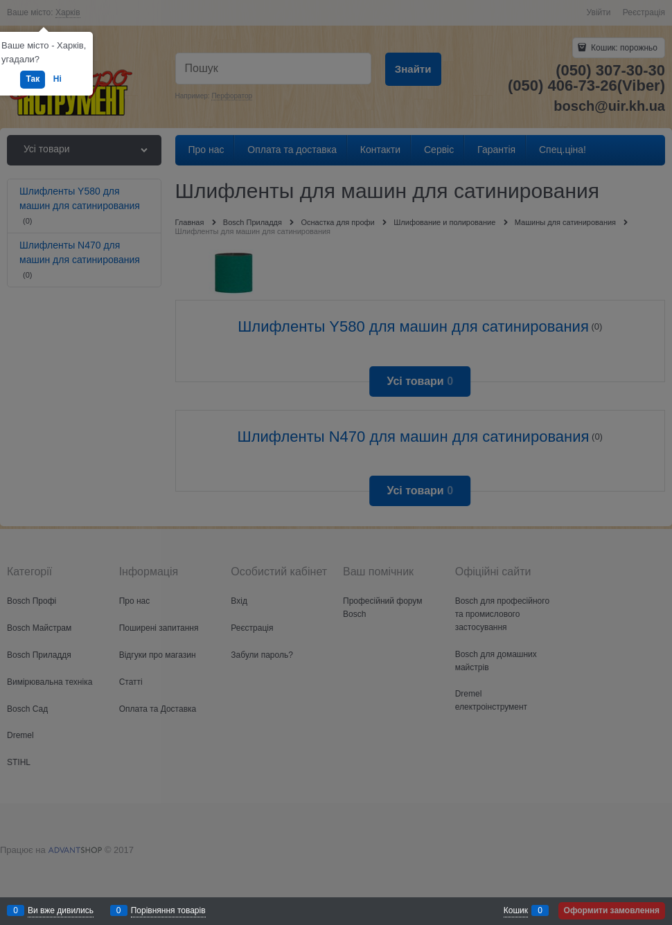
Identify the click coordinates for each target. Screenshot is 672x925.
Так (32, 79)
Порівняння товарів (168, 910)
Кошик (516, 910)
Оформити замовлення (612, 910)
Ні (57, 79)
